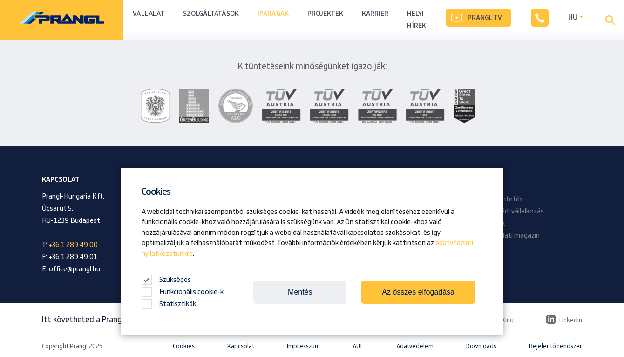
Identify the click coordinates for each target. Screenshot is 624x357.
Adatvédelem (415, 346)
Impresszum (303, 346)
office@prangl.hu (74, 269)
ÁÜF (358, 346)
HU (572, 17)
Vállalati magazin (514, 236)
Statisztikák (169, 304)
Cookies (184, 346)
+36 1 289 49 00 (73, 245)
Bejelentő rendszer (555, 346)
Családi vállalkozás (516, 211)
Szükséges (166, 280)
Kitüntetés (506, 199)
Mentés (300, 292)
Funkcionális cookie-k (183, 292)
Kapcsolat (240, 346)
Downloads (481, 346)
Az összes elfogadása (418, 292)
